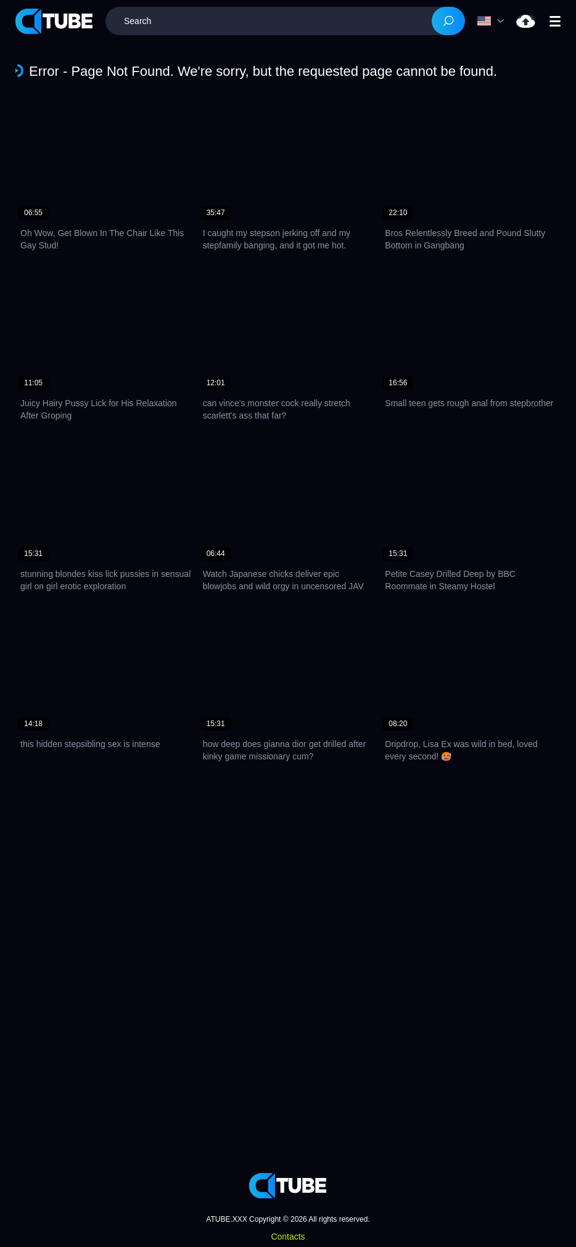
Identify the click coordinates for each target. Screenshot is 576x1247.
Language (484, 21)
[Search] (448, 21)
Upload (525, 21)
